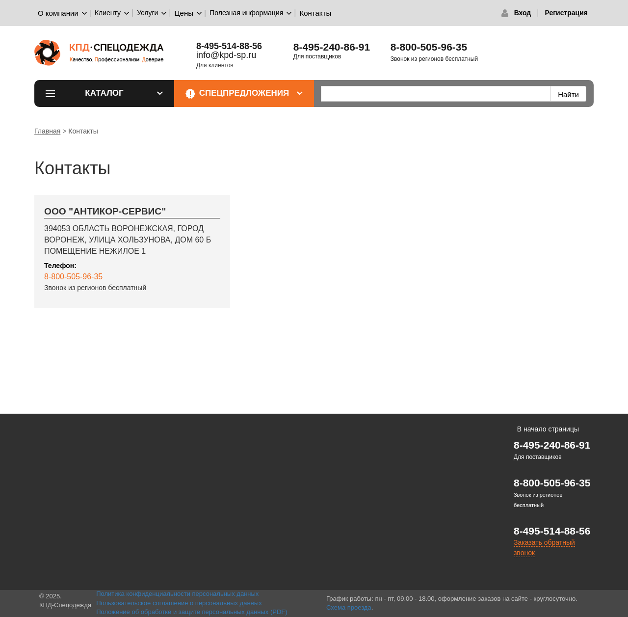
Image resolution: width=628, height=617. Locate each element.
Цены (184, 13)
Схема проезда (348, 607)
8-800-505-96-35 (429, 47)
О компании (58, 13)
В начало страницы (548, 429)
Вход (522, 13)
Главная (47, 131)
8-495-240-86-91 (331, 47)
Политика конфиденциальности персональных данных (177, 593)
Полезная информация (246, 13)
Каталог (124, 93)
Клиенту (108, 13)
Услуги (147, 13)
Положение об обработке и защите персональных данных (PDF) (192, 612)
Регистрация (566, 13)
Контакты (315, 13)
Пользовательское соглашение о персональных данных (179, 603)
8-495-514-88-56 (552, 531)
